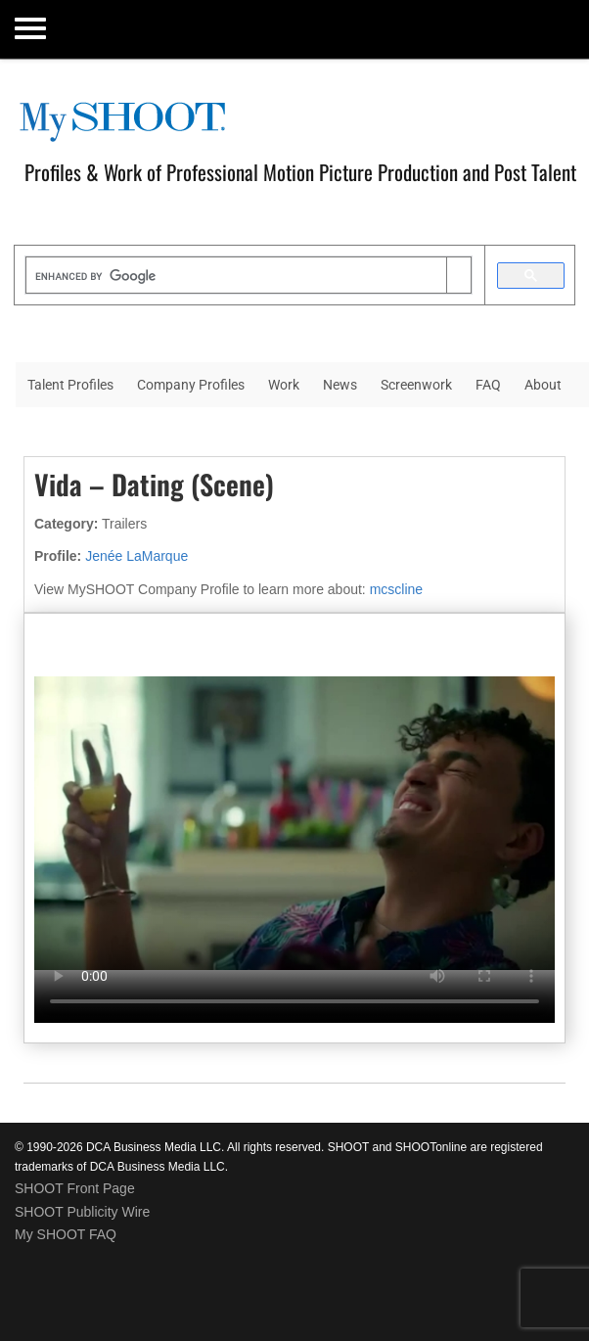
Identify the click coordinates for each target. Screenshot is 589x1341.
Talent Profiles (70, 385)
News (340, 385)
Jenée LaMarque (136, 556)
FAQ (488, 385)
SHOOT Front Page (75, 1188)
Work (283, 385)
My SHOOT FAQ (65, 1234)
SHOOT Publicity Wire (82, 1212)
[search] (236, 277)
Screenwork (416, 385)
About (543, 385)
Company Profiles (191, 385)
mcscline (396, 589)
